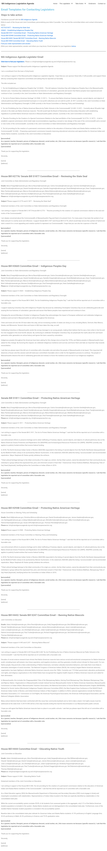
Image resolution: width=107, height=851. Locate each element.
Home (55, 3)
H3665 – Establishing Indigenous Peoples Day (17, 30)
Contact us (101, 3)
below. (73, 46)
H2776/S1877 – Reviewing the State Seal (15, 27)
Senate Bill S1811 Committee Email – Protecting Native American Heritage (27, 33)
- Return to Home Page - (53, 849)
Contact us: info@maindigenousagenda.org (53, 844)
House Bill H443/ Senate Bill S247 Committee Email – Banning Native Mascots (28, 38)
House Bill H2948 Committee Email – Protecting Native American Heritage (27, 35)
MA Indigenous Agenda (29, 20)
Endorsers (92, 3)
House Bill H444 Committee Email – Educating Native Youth (22, 41)
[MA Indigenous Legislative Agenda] (18, 3)
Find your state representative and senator (15, 43)
